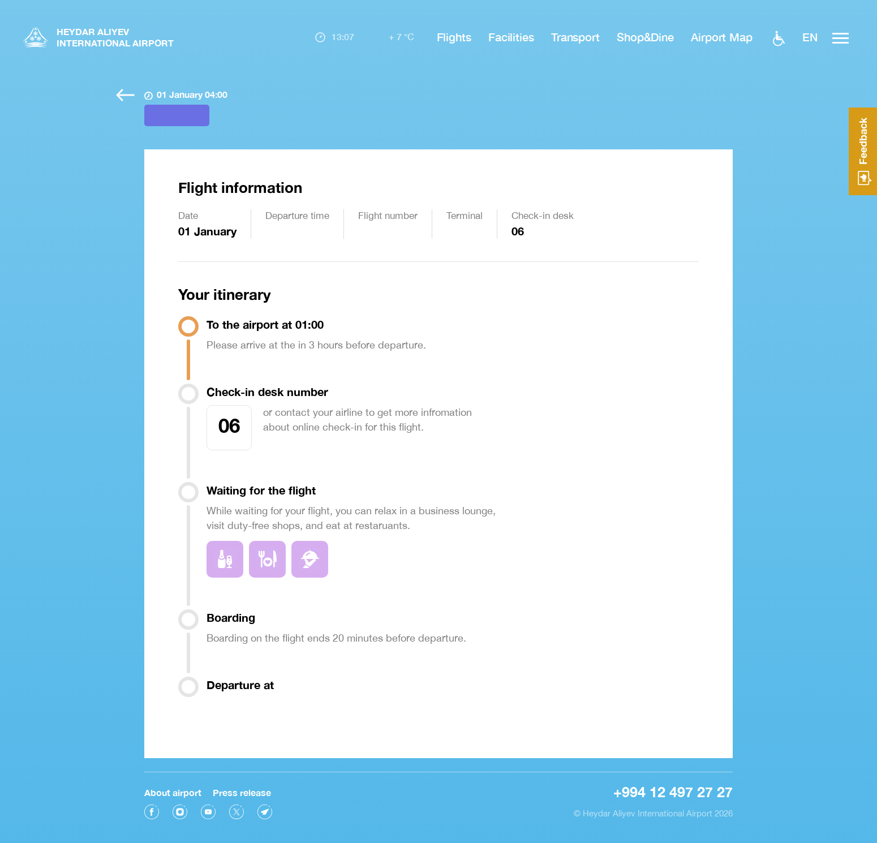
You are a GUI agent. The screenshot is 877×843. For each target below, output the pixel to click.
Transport (575, 37)
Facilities (511, 37)
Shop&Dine (645, 37)
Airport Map (722, 37)
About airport (172, 790)
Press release (242, 790)
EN (810, 37)
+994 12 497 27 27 (673, 789)
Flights (454, 37)
